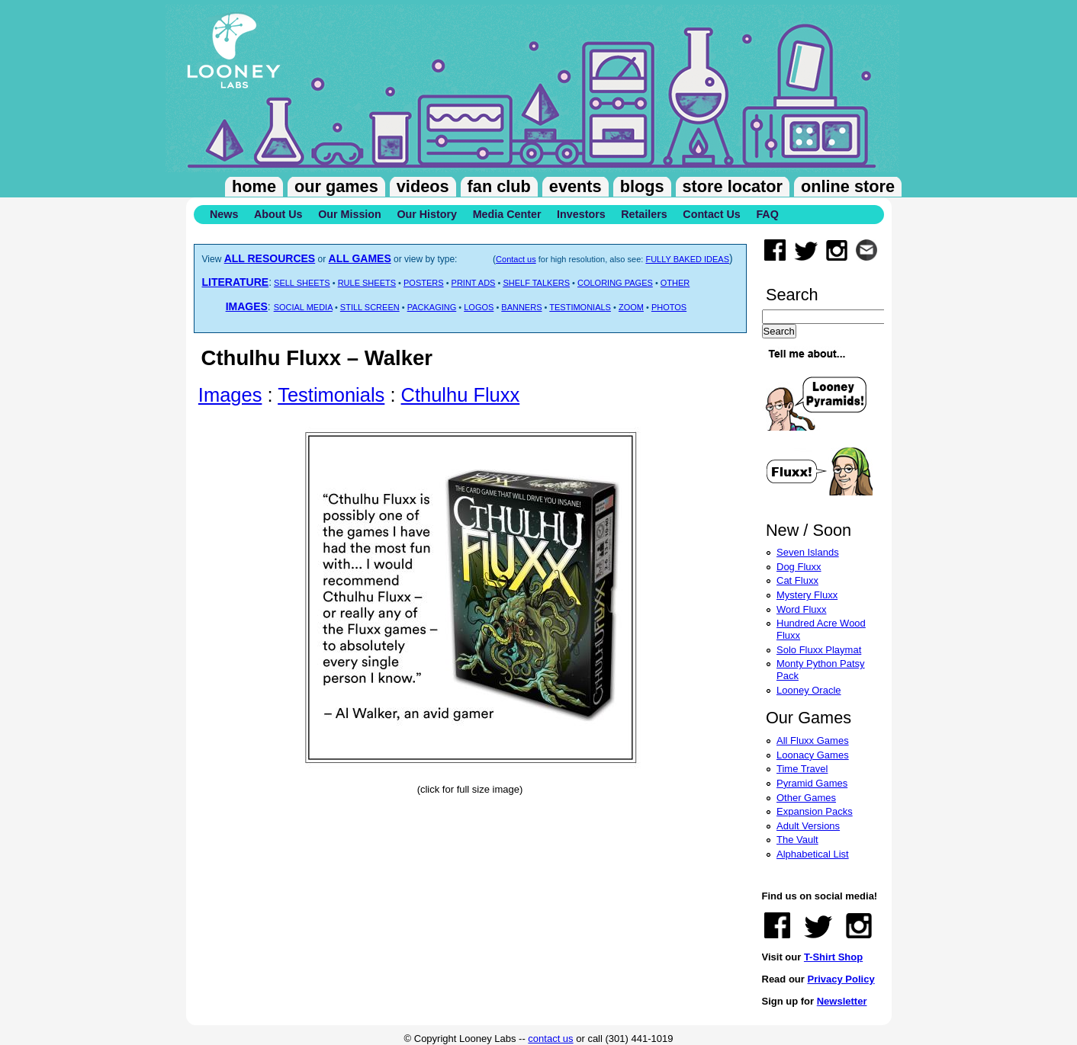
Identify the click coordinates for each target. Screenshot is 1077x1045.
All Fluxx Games (812, 740)
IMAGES (247, 306)
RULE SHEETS (367, 282)
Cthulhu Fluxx (460, 394)
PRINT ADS (474, 282)
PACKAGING (432, 307)
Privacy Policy (840, 979)
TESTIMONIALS (580, 307)
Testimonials (331, 394)
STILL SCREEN (370, 307)
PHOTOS (668, 307)
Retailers (644, 214)
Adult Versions (808, 826)
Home (254, 186)
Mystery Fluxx (806, 595)
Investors (581, 214)
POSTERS (423, 282)
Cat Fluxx (797, 580)
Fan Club (499, 186)
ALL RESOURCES (270, 258)
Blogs (642, 186)
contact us (550, 1038)
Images (230, 394)
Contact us (516, 259)
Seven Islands (807, 552)
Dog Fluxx (798, 566)
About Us (278, 214)
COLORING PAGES (615, 282)
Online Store (848, 186)
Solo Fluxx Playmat (818, 650)
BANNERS (521, 307)
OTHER (675, 282)
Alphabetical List (812, 854)
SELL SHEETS (302, 282)
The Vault (797, 839)
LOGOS (478, 307)
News (224, 214)
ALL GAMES (360, 258)
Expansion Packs (814, 811)
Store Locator (733, 186)
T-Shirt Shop (833, 957)
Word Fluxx (801, 609)
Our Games (336, 186)
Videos (423, 186)
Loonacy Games (812, 755)
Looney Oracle (808, 690)
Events (575, 186)
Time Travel (802, 768)
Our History (427, 214)
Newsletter (842, 1001)
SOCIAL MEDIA (303, 307)
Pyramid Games (811, 783)
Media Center (507, 214)
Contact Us (711, 214)
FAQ (767, 214)
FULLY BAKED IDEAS (687, 259)
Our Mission (349, 214)
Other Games (806, 797)
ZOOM (631, 307)
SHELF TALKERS (536, 282)
